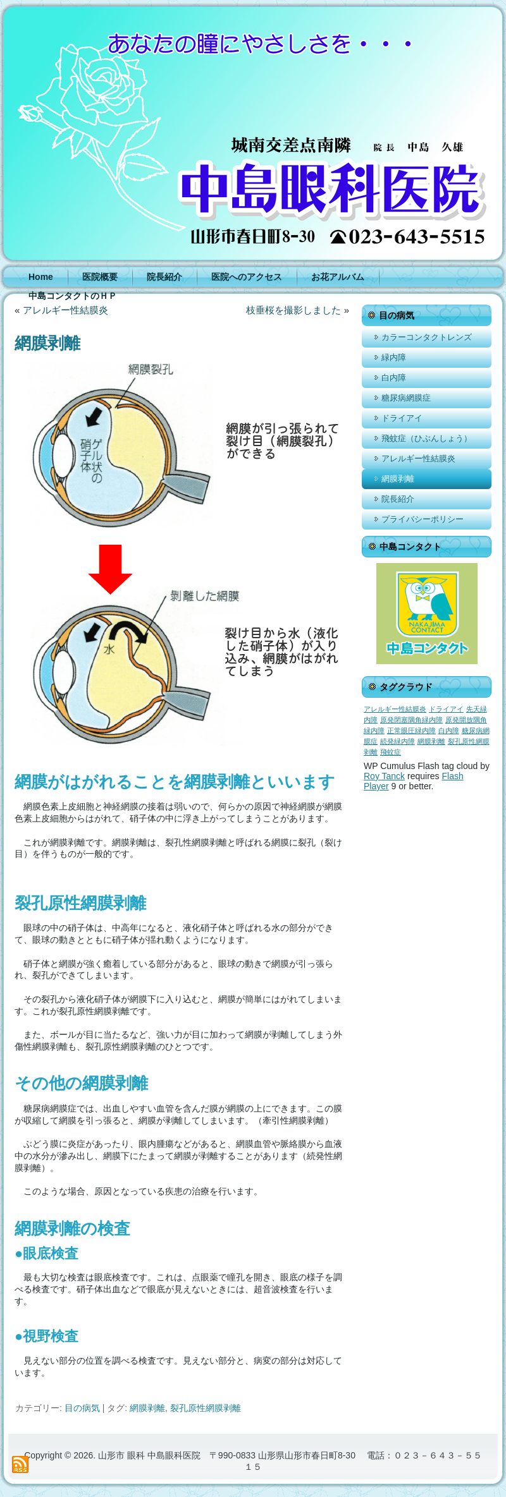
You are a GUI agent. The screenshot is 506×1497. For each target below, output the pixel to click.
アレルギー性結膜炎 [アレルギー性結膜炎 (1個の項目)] (395, 709)
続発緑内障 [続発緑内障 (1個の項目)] (397, 741)
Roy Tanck (384, 776)
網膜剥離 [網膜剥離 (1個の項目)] (431, 741)
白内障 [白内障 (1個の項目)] (448, 730)
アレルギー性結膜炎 (65, 310)
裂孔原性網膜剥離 (205, 1408)
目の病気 (82, 1408)
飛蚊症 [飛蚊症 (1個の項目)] (390, 752)
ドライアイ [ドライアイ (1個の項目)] (446, 709)
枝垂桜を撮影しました (293, 310)
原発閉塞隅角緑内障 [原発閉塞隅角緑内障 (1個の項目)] (411, 720)
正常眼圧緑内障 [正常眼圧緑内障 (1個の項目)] (411, 730)
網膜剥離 (147, 1408)
